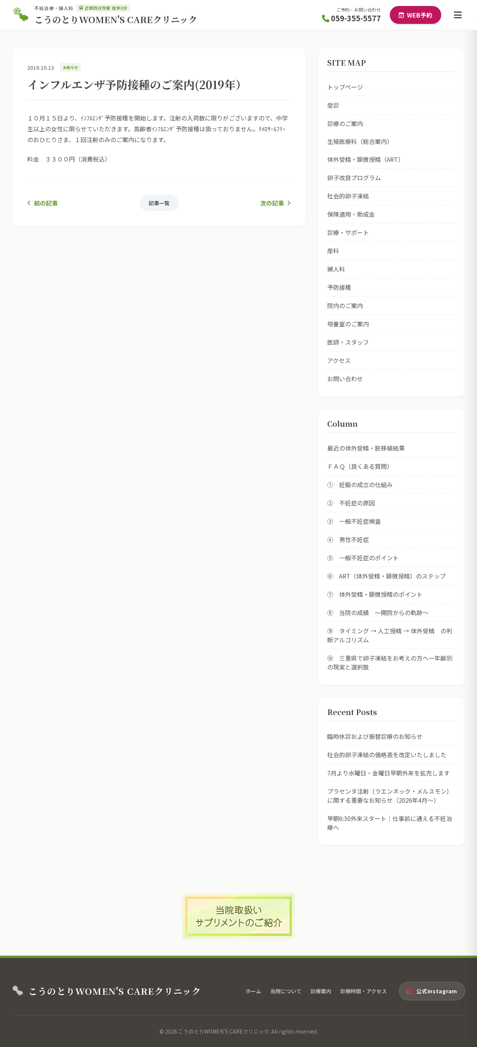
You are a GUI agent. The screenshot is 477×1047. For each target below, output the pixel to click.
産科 (333, 250)
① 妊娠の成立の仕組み (360, 484)
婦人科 (336, 268)
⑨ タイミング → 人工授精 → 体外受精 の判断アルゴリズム (389, 635)
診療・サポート (348, 232)
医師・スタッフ (348, 342)
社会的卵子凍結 (348, 195)
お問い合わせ (345, 378)
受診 (333, 105)
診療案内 (320, 991)
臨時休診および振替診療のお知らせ (375, 736)
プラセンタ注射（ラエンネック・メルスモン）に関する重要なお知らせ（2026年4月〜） (389, 796)
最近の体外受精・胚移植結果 (366, 447)
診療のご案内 (345, 123)
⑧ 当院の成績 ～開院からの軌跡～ (378, 612)
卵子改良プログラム (354, 177)
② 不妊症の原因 (351, 502)
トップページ (345, 86)
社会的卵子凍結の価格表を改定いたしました (386, 754)
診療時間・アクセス (363, 991)
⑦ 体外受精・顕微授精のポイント (375, 594)
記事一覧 (159, 203)
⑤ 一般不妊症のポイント (363, 557)
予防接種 (339, 287)
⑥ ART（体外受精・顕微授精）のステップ (386, 575)
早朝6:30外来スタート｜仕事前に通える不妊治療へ (389, 823)
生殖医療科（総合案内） (360, 141)
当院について (285, 991)
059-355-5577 (351, 18)
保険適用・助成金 (351, 214)
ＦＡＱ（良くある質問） (360, 466)
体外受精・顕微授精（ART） (365, 159)
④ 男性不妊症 (348, 539)
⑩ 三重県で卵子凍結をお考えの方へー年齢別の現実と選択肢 (389, 662)
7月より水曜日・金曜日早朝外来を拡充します (388, 772)
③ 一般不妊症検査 (354, 521)
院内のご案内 (345, 305)
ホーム (253, 991)
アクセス (339, 360)
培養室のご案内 (348, 323)
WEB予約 (415, 14)
